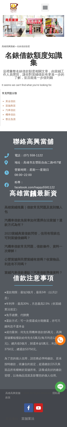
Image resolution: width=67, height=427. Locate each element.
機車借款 (11, 114)
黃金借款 (11, 101)
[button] (45, 8)
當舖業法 (27, 418)
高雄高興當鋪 (8, 46)
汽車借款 (11, 110)
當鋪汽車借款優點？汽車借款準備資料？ (33, 272)
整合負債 (11, 119)
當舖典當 (11, 105)
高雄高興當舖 (13, 393)
